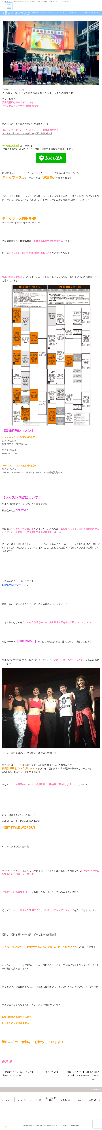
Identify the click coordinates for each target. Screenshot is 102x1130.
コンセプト (21, 1100)
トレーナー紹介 (36, 1100)
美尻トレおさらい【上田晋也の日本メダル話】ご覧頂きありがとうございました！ (83, 1075)
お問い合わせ (94, 1100)
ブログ (80, 1100)
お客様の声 (65, 1100)
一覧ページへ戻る (51, 1072)
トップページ (7, 1100)
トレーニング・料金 (50, 1099)
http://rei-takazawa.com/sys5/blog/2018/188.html (27, 133)
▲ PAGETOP (95, 1089)
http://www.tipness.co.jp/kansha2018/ (21, 222)
